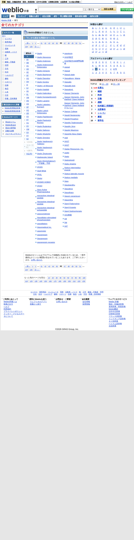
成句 (55, 16)
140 (40, 281)
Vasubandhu (69, 185)
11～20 (105, 84)
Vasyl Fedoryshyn (72, 204)
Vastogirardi (69, 160)
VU (27, 123)
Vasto (66, 156)
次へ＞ (37, 46)
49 (72, 43)
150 (45, 281)
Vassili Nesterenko (72, 115)
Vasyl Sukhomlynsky (73, 211)
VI (27, 85)
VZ (27, 139)
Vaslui (39, 178)
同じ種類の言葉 (66, 16)
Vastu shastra (70, 164)
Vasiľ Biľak (41, 171)
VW (27, 129)
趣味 (6, 79)
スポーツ (8, 82)
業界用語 (8, 42)
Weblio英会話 (10, 125)
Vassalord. (68, 89)
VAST (66, 141)
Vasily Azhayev (43, 71)
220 (79, 281)
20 (53, 278)
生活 (6, 72)
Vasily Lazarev (43, 101)
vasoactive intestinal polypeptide (45, 209)
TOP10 (93, 84)
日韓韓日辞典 (53, 2)
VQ (27, 110)
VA (27, 60)
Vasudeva (68, 189)
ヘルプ (129, 2)
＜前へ (27, 43)
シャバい (102, 113)
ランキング (21, 16)
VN (27, 101)
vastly (66, 153)
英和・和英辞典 (29, 2)
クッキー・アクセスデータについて (14, 315)
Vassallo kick (69, 86)
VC (27, 66)
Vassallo (67, 82)
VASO (39, 186)
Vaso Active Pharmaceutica (43, 191)
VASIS (40, 167)
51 (80, 43)
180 (59, 281)
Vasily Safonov (43, 130)
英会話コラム (10, 122)
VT (27, 120)
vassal (67, 67)
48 (69, 43)
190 (64, 281)
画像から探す (34, 16)
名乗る (101, 88)
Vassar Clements (71, 93)
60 (68, 278)
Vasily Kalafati (43, 89)
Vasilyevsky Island (45, 157)
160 (50, 281)
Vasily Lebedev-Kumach (44, 105)
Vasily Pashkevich (44, 117)
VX (27, 133)
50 (76, 43)
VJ (27, 88)
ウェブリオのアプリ (38, 302)
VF (27, 76)
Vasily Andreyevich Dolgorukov (45, 66)
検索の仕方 (8, 304)
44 (53, 43)
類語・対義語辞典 (14, 2)
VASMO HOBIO (44, 182)
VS (27, 117)
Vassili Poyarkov (71, 119)
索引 (12, 16)
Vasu (66, 181)
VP (27, 107)
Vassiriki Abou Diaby (73, 134)
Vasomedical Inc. (44, 227)
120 (31, 281)
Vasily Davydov (43, 78)
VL (27, 94)
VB (27, 63)
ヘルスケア (9, 75)
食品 (6, 89)
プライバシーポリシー (13, 311)
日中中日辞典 (41, 2)
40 (61, 278)
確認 (100, 91)
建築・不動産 (10, 62)
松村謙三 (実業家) (106, 106)
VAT (66, 226)
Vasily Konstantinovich (46, 97)
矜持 (100, 95)
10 (49, 278)
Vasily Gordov (43, 82)
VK (27, 91)
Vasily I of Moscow (45, 86)
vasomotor (41, 231)
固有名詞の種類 (81, 16)
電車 (6, 49)
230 (83, 281)
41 (41, 43)
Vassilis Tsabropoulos (73, 123)
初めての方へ (119, 2)
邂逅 (100, 116)
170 (55, 281)
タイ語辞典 (113, 321)
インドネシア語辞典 (117, 319)
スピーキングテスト (13, 134)
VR (27, 113)
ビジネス (8, 39)
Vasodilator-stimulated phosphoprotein (46, 218)
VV (27, 126)
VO (27, 104)
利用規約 (7, 309)
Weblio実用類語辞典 (12, 108)
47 (65, 43)
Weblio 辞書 (6, 20)
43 (49, 43)
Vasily (39, 53)
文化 (6, 69)
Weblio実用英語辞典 (12, 111)
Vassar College (70, 111)
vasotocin (68, 53)
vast (66, 138)
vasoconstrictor (43, 214)
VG (27, 79)
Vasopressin (42, 238)
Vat (65, 222)
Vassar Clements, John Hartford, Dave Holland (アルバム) (74, 105)
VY (27, 136)
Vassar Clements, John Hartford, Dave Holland (74, 98)
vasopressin (42, 235)
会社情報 (86, 302)
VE (27, 72)
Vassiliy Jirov (69, 126)
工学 (6, 59)
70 (72, 278)
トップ (5, 16)
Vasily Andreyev (44, 61)
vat (65, 219)
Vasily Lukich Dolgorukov (42, 112)
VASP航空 (68, 57)
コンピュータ (10, 45)
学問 (6, 65)
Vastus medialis (71, 177)
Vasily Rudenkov (44, 126)
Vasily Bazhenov (44, 75)
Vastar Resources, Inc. (74, 149)
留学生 (101, 120)
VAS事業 (68, 215)
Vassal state (69, 75)
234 (26, 46)
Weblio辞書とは (10, 302)
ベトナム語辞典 (115, 324)
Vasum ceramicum (72, 196)
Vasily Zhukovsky (44, 154)
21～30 (116, 84)
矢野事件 (102, 109)
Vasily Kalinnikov (44, 93)
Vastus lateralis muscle (74, 174)
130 (36, 281)
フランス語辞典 (115, 316)
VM (27, 98)
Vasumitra (68, 200)
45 (57, 43)
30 (57, 278)
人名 (6, 92)
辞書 (3, 2)
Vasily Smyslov (43, 138)
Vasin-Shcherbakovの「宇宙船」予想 (46, 162)
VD (27, 69)
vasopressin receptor (46, 242)
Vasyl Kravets (70, 207)
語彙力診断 (9, 131)
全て (4, 36)
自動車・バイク (11, 52)
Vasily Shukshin (44, 134)
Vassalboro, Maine (72, 78)
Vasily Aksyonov (44, 57)
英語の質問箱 (10, 128)
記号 (115, 69)
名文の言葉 (46, 16)
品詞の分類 (94, 16)
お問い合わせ (36, 260)
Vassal (67, 71)
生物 (6, 85)
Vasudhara (68, 192)
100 (84, 278)
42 (45, 43)
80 (76, 278)
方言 (6, 95)
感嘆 (100, 102)
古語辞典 (63, 2)
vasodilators (42, 224)
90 (80, 278)
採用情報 (86, 304)
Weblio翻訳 (113, 309)
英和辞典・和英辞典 (117, 306)
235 (31, 46)
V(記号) (29, 154)
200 (69, 281)
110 (26, 281)
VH (27, 82)
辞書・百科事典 (11, 99)
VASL (39, 174)
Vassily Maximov (71, 130)
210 (74, 281)
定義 (100, 98)
